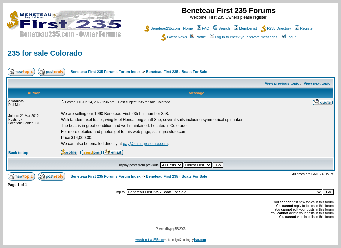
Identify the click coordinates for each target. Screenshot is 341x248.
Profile (198, 37)
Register (304, 28)
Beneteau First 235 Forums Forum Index (105, 72)
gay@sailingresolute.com (145, 143)
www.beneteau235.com (149, 240)
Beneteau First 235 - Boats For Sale (176, 72)
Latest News (174, 37)
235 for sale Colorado (45, 53)
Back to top (18, 153)
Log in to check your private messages (244, 37)
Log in (289, 37)
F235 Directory (276, 28)
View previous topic (282, 83)
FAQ (203, 28)
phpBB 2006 (177, 229)
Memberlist (245, 28)
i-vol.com (200, 240)
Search (221, 28)
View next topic (317, 83)
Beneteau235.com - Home (168, 28)
